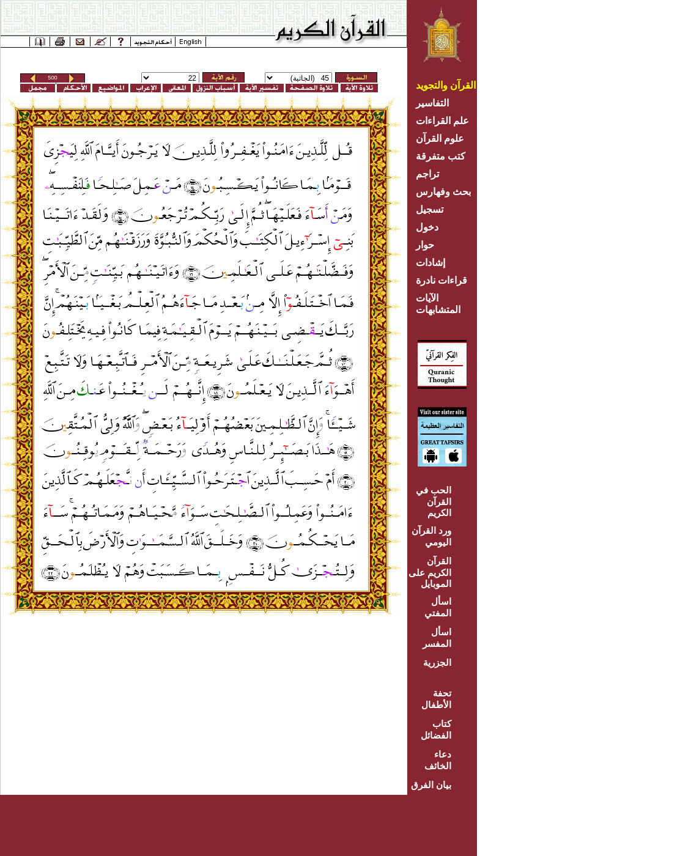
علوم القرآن (440, 138)
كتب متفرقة (440, 156)
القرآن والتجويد (446, 85)
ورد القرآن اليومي (431, 536)
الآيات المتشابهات (438, 304)
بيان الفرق (431, 785)
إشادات (430, 262)
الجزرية (437, 662)
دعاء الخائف (437, 760)
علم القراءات (442, 121)
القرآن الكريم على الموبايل (429, 572)
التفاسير (432, 103)
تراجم (427, 174)
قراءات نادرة (441, 280)
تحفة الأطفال (436, 699)
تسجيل (429, 209)
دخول (427, 227)
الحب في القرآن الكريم (433, 501)
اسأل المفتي (437, 607)
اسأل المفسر (437, 638)
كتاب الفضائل (436, 729)
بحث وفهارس (446, 191)
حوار (425, 245)
